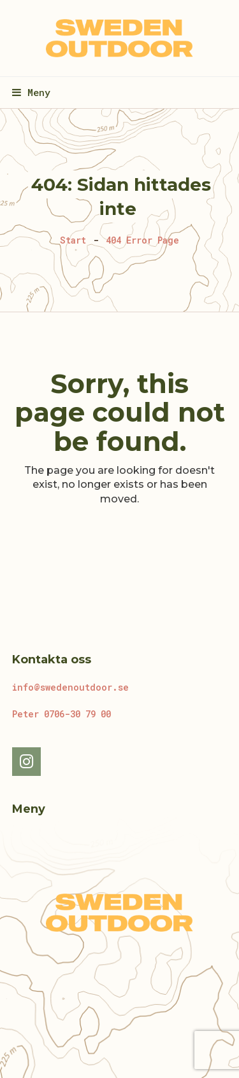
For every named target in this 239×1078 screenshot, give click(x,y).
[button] (31, 92)
